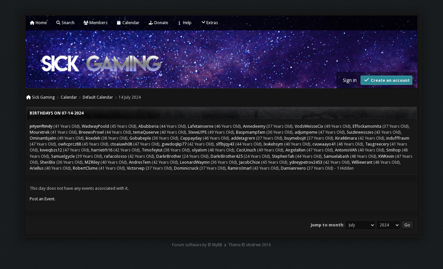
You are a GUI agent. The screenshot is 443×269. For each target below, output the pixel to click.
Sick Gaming (43, 97)
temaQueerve (146, 132)
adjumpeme (306, 132)
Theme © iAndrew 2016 (249, 245)
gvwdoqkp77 (174, 144)
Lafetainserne (201, 126)
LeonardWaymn (195, 162)
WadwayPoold (95, 126)
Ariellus (37, 168)
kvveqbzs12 (51, 150)
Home (38, 22)
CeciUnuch (246, 150)
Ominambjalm (43, 138)
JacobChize (249, 162)
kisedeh (93, 138)
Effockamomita (367, 126)
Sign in (350, 80)
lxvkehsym (273, 144)
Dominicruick (186, 168)
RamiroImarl (239, 168)
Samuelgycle (63, 156)
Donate (158, 22)
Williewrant (362, 162)
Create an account (386, 80)
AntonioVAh (346, 150)
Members (95, 22)
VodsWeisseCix (309, 126)
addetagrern (243, 138)
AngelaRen (295, 150)
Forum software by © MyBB (197, 245)
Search (65, 22)
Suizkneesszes (360, 132)
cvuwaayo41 (324, 144)
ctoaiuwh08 (121, 144)
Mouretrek (39, 132)
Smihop (393, 150)
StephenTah (283, 156)
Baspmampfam (250, 132)
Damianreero (293, 168)
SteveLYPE (197, 132)
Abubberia (148, 126)
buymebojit (295, 138)
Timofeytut (152, 150)
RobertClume (85, 168)
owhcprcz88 (69, 144)
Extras (209, 22)
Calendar (127, 22)
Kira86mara (346, 138)
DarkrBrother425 (227, 156)
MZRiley (92, 162)
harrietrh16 (101, 150)
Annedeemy (254, 126)
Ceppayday (191, 138)
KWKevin (386, 156)
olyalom (199, 150)
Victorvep (136, 168)
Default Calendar (98, 97)
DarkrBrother (168, 156)
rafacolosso (115, 156)
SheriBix (47, 162)
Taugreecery (377, 144)
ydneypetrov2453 (305, 162)
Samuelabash (336, 156)
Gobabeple (140, 138)
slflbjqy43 (225, 144)
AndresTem (140, 162)
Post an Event (42, 198)
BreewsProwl (91, 132)
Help (184, 22)
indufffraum (397, 138)
